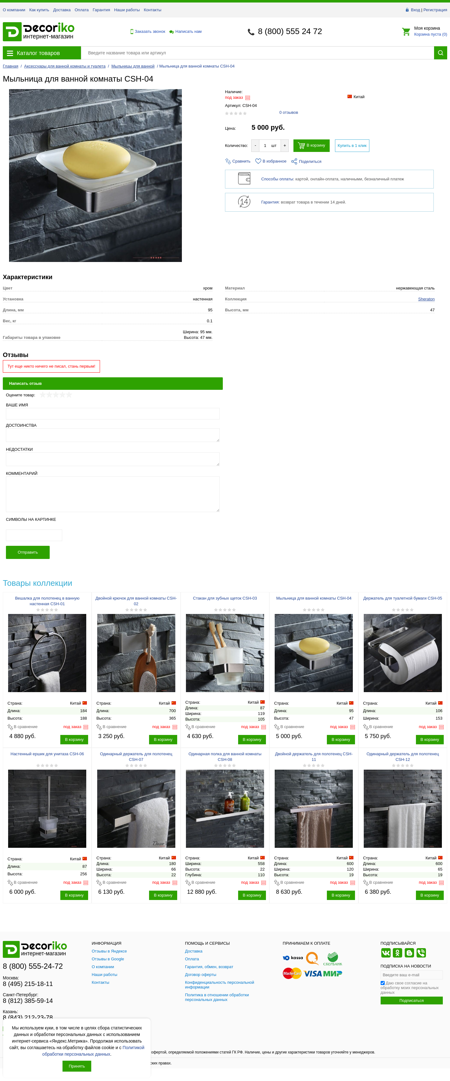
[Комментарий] (113, 494)
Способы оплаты (277, 179)
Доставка (62, 10)
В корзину (311, 145)
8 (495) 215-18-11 (28, 983)
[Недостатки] (113, 459)
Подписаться (411, 1000)
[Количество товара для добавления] (265, 145)
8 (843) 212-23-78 (28, 1017)
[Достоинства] (113, 435)
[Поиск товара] (257, 53)
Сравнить (238, 161)
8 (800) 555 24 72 (290, 31)
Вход (415, 10)
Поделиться (306, 161)
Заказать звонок (146, 31)
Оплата (82, 10)
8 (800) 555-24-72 (33, 966)
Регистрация (435, 10)
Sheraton (426, 299)
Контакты (152, 10)
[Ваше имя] (113, 414)
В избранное (271, 161)
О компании (14, 10)
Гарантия (101, 10)
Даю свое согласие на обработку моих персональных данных (410, 988)
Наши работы (127, 10)
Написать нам (185, 31)
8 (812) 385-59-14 (28, 1000)
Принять (77, 1066)
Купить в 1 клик (352, 145)
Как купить (39, 10)
